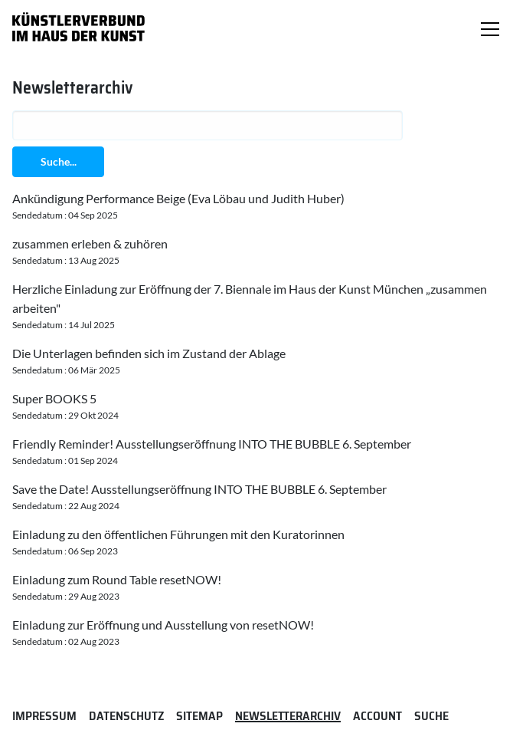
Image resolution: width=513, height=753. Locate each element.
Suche (431, 715)
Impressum (44, 715)
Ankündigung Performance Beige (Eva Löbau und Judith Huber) (178, 198)
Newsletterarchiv (288, 715)
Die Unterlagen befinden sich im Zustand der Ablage (149, 353)
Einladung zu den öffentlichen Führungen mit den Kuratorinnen (178, 534)
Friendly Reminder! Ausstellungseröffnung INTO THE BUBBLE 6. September (211, 443)
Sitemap (199, 715)
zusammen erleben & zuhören (90, 243)
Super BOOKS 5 (54, 398)
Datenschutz (126, 715)
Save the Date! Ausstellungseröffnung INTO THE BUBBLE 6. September (199, 489)
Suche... (59, 161)
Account (377, 715)
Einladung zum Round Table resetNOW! (116, 579)
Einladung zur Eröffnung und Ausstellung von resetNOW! (163, 624)
